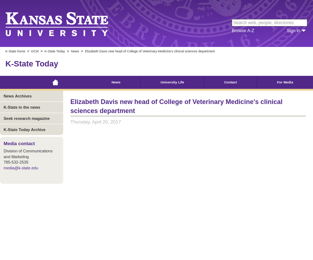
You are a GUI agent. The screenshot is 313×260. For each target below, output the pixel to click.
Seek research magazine (27, 118)
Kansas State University (66, 23)
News (75, 51)
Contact (230, 82)
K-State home (15, 51)
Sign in (293, 30)
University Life (172, 82)
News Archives (18, 96)
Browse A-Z (243, 30)
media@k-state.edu (21, 168)
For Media (285, 82)
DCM (35, 51)
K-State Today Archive (24, 129)
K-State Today (55, 51)
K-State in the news (22, 107)
